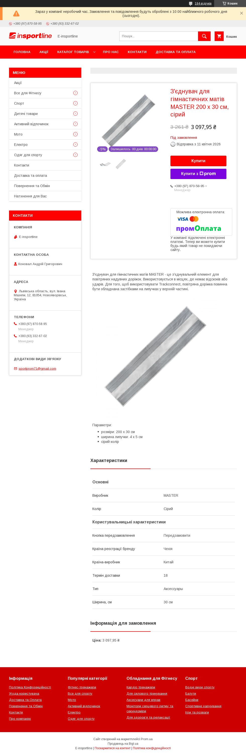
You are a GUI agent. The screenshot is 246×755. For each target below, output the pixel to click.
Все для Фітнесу (27, 93)
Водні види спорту (200, 687)
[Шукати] (204, 36)
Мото (18, 134)
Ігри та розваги (197, 712)
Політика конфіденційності (152, 748)
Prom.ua (147, 739)
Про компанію (20, 719)
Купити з (198, 174)
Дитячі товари (26, 114)
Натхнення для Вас (30, 196)
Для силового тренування (147, 693)
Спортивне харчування (203, 706)
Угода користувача (24, 693)
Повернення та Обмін (35, 65)
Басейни (191, 700)
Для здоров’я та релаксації (148, 717)
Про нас (111, 52)
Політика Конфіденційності (30, 687)
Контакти (137, 52)
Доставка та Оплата (25, 700)
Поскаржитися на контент (113, 748)
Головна (22, 52)
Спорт (19, 103)
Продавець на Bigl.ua (123, 743)
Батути (190, 693)
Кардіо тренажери (141, 687)
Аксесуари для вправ (143, 700)
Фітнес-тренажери (82, 687)
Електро (21, 145)
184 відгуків (203, 3)
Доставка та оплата (176, 52)
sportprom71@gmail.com (37, 368)
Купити (199, 161)
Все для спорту (80, 693)
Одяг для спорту (28, 155)
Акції (43, 52)
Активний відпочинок (31, 124)
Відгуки (72, 65)
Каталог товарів (73, 52)
